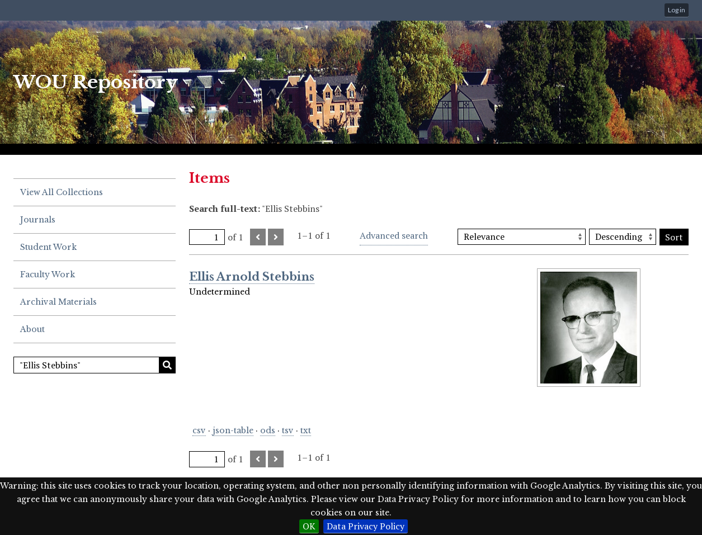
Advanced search (394, 235)
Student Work (48, 247)
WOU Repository (95, 82)
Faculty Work (47, 274)
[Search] (94, 365)
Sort (674, 237)
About (32, 329)
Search (167, 365)
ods (267, 430)
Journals (37, 220)
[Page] (207, 237)
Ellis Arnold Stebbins (251, 276)
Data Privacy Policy (365, 526)
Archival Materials (58, 302)
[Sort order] (622, 237)
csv (199, 430)
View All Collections (61, 192)
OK (309, 526)
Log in (676, 10)
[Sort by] (522, 237)
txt (305, 430)
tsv (288, 430)
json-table (233, 430)
